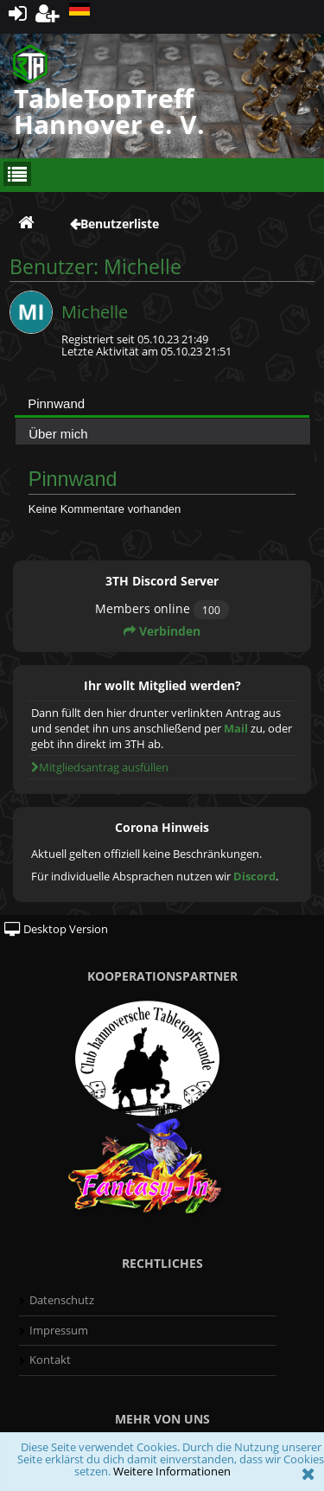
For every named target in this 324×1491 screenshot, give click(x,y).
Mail (236, 728)
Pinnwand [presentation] (56, 403)
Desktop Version (56, 929)
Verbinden (162, 631)
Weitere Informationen (172, 1471)
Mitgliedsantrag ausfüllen (99, 767)
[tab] (162, 403)
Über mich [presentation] (58, 433)
